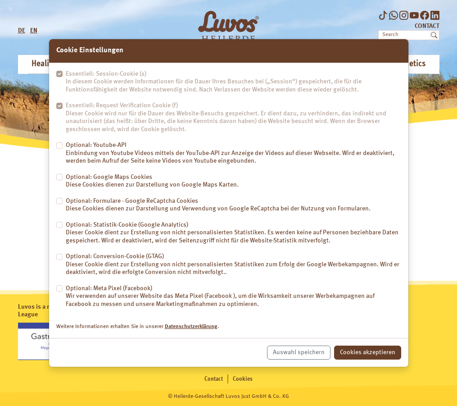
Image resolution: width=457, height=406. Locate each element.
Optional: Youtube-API (233, 153)
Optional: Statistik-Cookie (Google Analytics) (233, 233)
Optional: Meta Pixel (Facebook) (233, 297)
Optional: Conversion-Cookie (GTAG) (233, 265)
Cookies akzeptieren (367, 352)
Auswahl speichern (299, 352)
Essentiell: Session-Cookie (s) (233, 82)
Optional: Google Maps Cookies (152, 181)
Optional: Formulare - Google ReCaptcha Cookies (218, 205)
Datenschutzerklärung (191, 326)
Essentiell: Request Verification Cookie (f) (233, 117)
